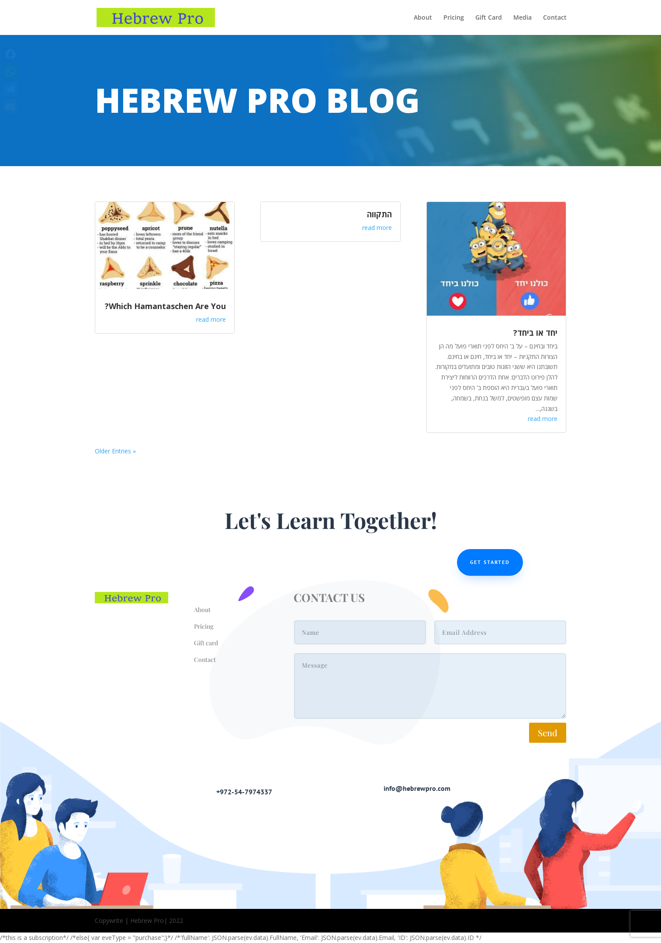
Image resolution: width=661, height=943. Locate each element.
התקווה (379, 214)
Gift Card (488, 17)
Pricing (453, 17)
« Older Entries (115, 451)
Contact (555, 17)
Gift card (206, 643)
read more (211, 319)
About (423, 17)
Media (522, 17)
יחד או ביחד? (535, 332)
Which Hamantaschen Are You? (165, 306)
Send (547, 732)
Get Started (490, 562)
